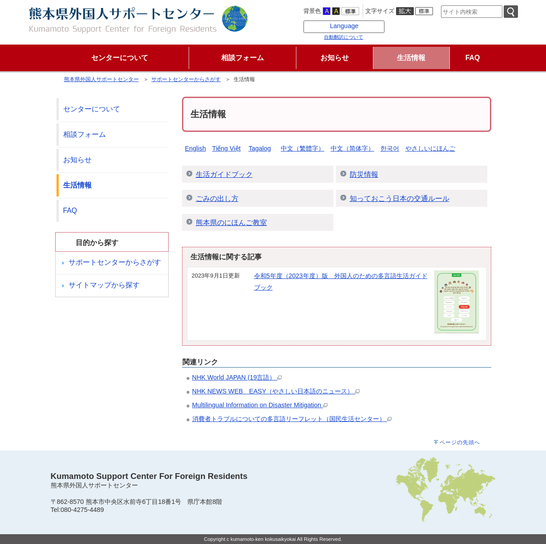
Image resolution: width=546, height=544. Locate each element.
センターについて (91, 109)
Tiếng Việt (226, 148)
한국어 (389, 148)
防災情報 (364, 174)
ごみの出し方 (217, 198)
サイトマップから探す (104, 285)
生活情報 (77, 185)
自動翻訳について (343, 37)
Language (344, 25)
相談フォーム (84, 134)
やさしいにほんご (430, 148)
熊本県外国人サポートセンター (101, 79)
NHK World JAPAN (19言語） (237, 377)
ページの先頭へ (460, 442)
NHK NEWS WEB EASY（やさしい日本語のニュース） (276, 391)
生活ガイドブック (224, 174)
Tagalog (259, 148)
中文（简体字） (352, 148)
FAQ (70, 210)
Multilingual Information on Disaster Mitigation (260, 405)
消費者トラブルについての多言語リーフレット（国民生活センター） (292, 418)
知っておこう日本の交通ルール (399, 198)
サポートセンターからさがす (186, 79)
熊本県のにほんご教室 (231, 222)
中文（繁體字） (302, 148)
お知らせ (77, 160)
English (195, 148)
